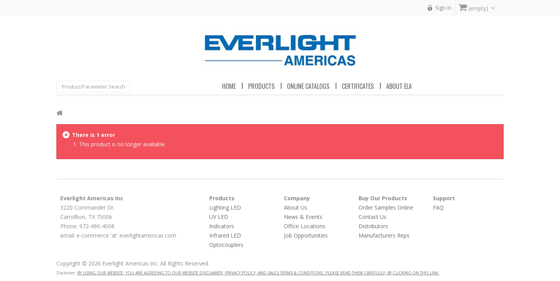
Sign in (443, 7)
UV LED (218, 216)
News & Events (303, 216)
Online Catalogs (308, 86)
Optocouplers (226, 244)
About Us (295, 207)
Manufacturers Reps (384, 235)
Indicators (221, 226)
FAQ (438, 207)
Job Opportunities (306, 235)
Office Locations (305, 226)
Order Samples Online (386, 207)
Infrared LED (225, 235)
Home (229, 86)
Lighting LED (225, 207)
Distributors (373, 226)
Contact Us (373, 216)
